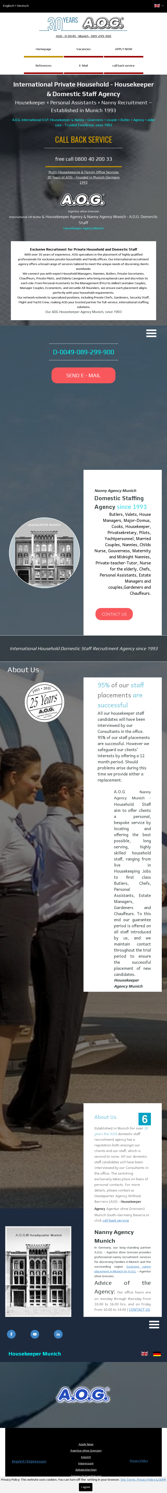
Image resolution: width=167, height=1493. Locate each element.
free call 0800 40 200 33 (83, 159)
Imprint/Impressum (29, 1461)
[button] (83, 1395)
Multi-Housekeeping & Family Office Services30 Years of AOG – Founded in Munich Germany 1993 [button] (83, 177)
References (44, 65)
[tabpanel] (83, 104)
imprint (86, 1457)
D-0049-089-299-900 (83, 352)
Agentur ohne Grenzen (86, 1450)
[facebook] (11, 1334)
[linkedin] (58, 1334)
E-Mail (83, 65)
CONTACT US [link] (114, 614)
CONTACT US (139, 1309)
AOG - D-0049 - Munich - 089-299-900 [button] (83, 36)
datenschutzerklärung (86, 1476)
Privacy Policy (139, 1460)
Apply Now (86, 1444)
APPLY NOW (123, 49)
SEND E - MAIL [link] (83, 375)
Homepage (43, 49)
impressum (86, 1463)
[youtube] (34, 1334)
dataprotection (86, 1469)
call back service (123, 65)
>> (40, 671)
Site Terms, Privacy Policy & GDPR (143, 1479)
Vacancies (83, 49)
